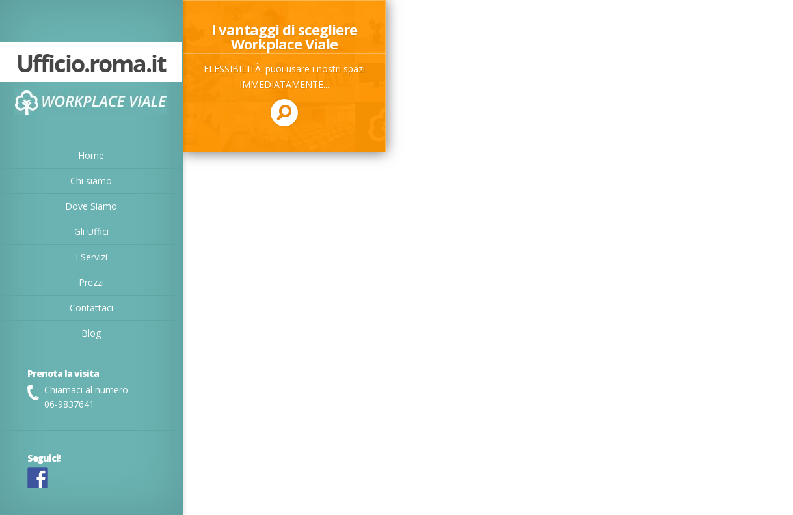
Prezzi (91, 282)
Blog (91, 333)
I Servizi (91, 257)
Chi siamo (91, 180)
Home (91, 155)
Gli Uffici (91, 231)
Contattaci (91, 307)
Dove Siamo (91, 206)
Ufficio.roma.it (91, 65)
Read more (284, 76)
